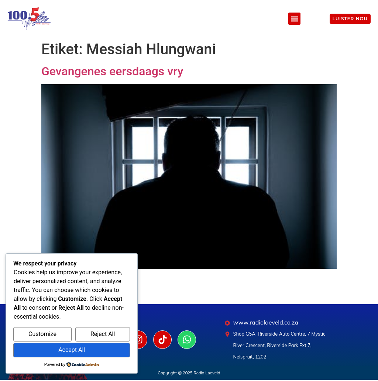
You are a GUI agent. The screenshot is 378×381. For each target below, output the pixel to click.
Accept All (71, 349)
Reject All (102, 333)
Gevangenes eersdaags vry (112, 71)
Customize (42, 333)
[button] (294, 19)
